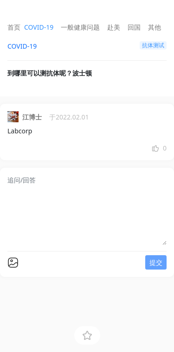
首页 (13, 27)
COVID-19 (38, 27)
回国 (134, 27)
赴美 (113, 27)
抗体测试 (153, 45)
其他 (154, 27)
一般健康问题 (80, 27)
